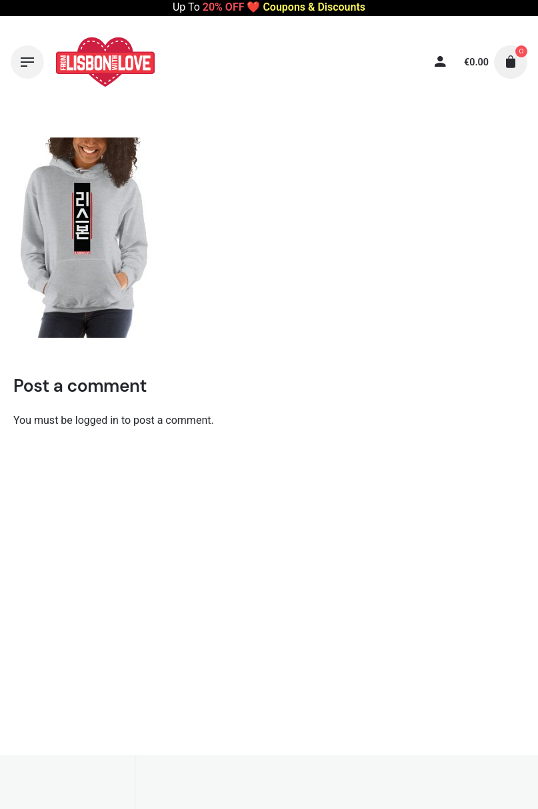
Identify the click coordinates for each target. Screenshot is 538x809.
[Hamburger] (27, 62)
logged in (97, 420)
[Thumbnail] (105, 62)
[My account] (395, 62)
